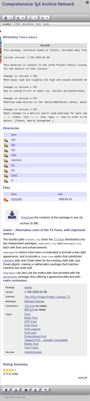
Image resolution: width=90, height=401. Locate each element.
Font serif (30, 330)
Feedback (49, 387)
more (81, 375)
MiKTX (29, 307)
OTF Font (30, 319)
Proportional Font (35, 334)
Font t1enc (31, 323)
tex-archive (28, 24)
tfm (13, 169)
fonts (38, 24)
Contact (29, 387)
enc (13, 149)
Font (27, 312)
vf (12, 179)
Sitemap (20, 387)
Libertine (8, 258)
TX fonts (59, 239)
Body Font (30, 315)
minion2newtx (33, 350)
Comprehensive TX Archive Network (38, 4)
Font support (32, 326)
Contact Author (39, 387)
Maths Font (31, 341)
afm (13, 139)
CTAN (17, 24)
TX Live (29, 303)
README (16, 198)
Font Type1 (31, 345)
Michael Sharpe (34, 299)
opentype (16, 159)
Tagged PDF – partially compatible (46, 338)
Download (27, 217)
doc (13, 144)
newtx (46, 24)
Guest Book (10, 387)
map (13, 154)
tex (13, 164)
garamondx (10, 274)
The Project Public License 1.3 (47, 294)
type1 (14, 174)
